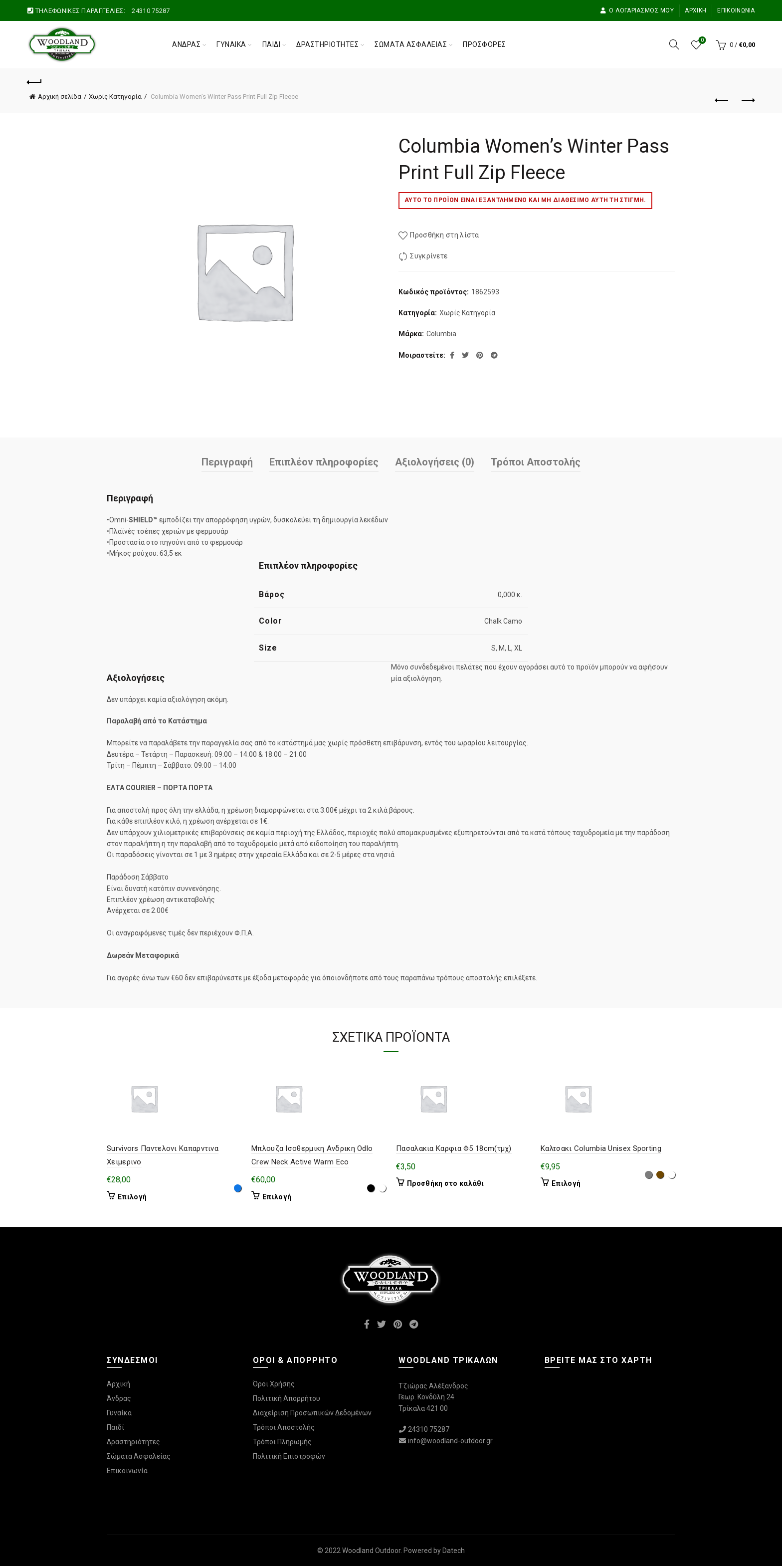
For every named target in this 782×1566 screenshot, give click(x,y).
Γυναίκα (231, 44)
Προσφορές (484, 44)
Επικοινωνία (736, 10)
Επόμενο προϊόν (747, 100)
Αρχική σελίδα (59, 96)
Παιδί (271, 44)
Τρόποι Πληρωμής (282, 1442)
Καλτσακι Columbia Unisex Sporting (601, 1148)
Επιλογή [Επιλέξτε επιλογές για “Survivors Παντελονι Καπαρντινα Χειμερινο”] (132, 1197)
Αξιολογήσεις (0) (434, 462)
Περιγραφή (227, 462)
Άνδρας (186, 44)
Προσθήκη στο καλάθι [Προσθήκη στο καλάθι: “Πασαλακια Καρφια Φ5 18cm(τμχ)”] (445, 1183)
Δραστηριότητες (327, 44)
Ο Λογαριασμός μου (637, 10)
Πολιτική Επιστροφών (289, 1456)
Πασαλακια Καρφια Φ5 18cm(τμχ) (454, 1148)
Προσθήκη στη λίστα (444, 235)
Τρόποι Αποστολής (536, 462)
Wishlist (701, 40)
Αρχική (695, 10)
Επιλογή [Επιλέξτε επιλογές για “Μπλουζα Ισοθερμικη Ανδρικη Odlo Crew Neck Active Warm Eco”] (276, 1197)
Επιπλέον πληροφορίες (324, 462)
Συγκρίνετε (428, 256)
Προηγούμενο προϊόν (722, 100)
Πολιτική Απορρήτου (286, 1398)
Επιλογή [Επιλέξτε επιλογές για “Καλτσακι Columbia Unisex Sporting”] (566, 1183)
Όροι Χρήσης (274, 1384)
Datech (453, 1551)
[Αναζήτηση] (674, 44)
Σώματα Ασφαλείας (411, 44)
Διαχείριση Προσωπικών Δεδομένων (312, 1413)
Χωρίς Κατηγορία (115, 96)
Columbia (441, 334)
